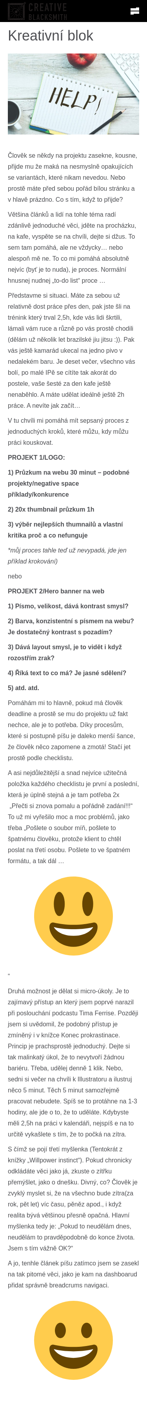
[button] (135, 11)
